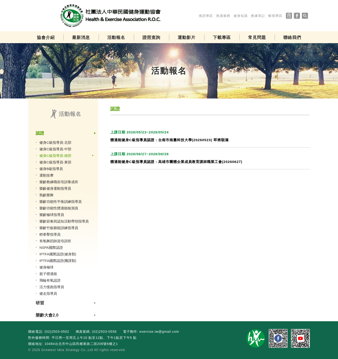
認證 (40, 133)
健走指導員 (48, 293)
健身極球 (46, 267)
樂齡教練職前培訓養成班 (58, 182)
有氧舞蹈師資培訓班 (55, 241)
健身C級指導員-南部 (55, 156)
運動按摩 (46, 175)
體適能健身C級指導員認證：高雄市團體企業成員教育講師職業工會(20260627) (176, 162)
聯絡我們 (292, 37)
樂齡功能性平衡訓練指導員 (60, 202)
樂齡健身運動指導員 (55, 188)
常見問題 (257, 37)
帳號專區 (275, 15)
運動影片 (187, 37)
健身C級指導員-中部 (55, 149)
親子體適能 (48, 274)
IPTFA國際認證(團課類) (57, 261)
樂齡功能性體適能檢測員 (58, 208)
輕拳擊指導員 (50, 234)
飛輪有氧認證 (50, 280)
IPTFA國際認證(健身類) (57, 254)
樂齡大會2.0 (47, 315)
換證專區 (206, 15)
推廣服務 (223, 15)
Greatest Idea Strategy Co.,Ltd (67, 350)
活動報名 (116, 37)
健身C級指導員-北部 (55, 142)
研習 (40, 303)
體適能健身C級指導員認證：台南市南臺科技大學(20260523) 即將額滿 (169, 140)
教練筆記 (258, 15)
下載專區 (222, 37)
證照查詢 (151, 37)
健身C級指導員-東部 (55, 162)
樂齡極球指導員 (51, 215)
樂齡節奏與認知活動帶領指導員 (64, 221)
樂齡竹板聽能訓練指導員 (58, 228)
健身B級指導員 (51, 169)
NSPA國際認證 (51, 247)
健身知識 (241, 15)
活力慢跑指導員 (51, 287)
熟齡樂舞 (46, 195)
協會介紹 (46, 37)
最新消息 (81, 37)
